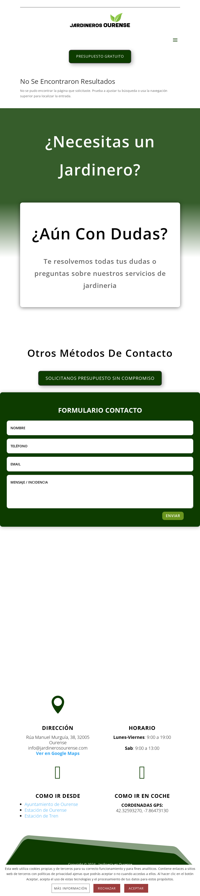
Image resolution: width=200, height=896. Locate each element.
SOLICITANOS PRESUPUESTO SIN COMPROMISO (100, 388)
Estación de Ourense (46, 821)
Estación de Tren (41, 827)
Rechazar (107, 888)
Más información (70, 888)
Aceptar (136, 888)
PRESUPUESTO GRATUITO (100, 57)
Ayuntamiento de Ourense (51, 815)
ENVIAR (171, 526)
